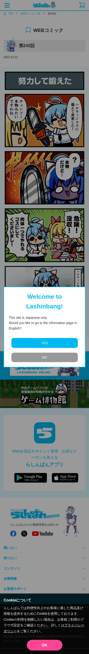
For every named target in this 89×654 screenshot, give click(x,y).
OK (44, 645)
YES (44, 343)
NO (44, 357)
